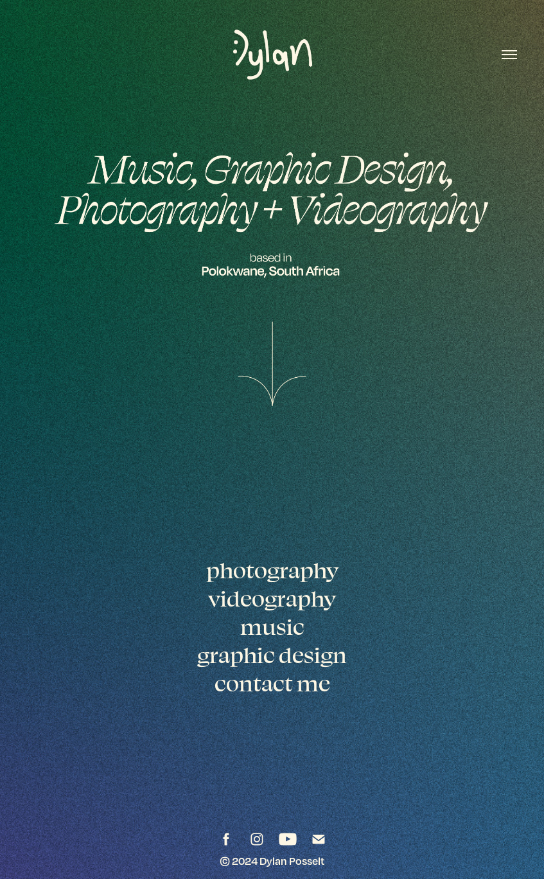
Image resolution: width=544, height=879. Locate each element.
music (272, 626)
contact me (272, 683)
